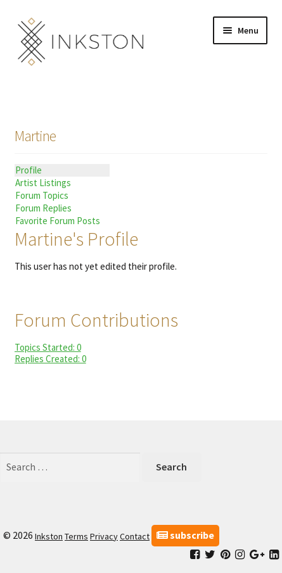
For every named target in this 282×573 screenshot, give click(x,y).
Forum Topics (41, 195)
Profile (28, 170)
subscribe (185, 535)
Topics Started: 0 (48, 347)
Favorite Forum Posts (57, 221)
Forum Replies (43, 208)
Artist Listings (43, 183)
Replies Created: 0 (50, 359)
